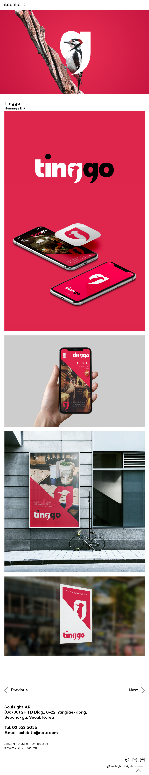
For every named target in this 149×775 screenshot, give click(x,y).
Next (133, 690)
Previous (19, 690)
